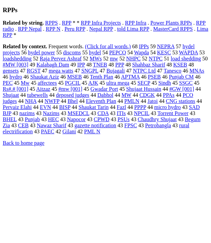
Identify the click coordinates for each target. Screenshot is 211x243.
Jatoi (152, 101)
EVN (45, 107)
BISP (64, 107)
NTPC (156, 58)
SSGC (186, 83)
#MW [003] (15, 65)
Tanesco (172, 71)
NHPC (133, 58)
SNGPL (89, 71)
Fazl (121, 107)
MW (126, 95)
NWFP (52, 101)
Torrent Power (173, 113)
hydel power (41, 52)
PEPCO (117, 52)
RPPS (51, 23)
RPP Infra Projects (101, 23)
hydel (95, 52)
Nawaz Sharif (51, 125)
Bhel (72, 101)
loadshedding (17, 58)
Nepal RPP (101, 29)
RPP (66, 23)
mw (114, 58)
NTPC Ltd (144, 71)
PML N (92, 131)
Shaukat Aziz (44, 77)
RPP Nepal (30, 29)
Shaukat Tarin (94, 107)
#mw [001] (70, 89)
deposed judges (72, 95)
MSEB (74, 77)
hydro (15, 77)
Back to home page (23, 143)
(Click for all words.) (108, 46)
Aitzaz (43, 89)
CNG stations (180, 101)
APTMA (130, 77)
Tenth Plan (101, 77)
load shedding (186, 58)
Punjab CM (181, 77)
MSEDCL (78, 113)
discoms (72, 52)
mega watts (61, 71)
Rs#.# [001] (15, 89)
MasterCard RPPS (173, 29)
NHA (31, 101)
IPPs (144, 46)
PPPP (140, 107)
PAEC (47, 131)
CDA (103, 113)
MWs (96, 58)
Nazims (51, 113)
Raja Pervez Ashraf (61, 58)
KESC (164, 52)
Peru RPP (74, 29)
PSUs (124, 119)
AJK (93, 83)
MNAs (196, 71)
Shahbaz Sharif (148, 65)
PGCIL (73, 83)
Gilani (69, 131)
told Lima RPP (133, 29)
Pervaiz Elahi (17, 107)
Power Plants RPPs (171, 23)
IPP (81, 65)
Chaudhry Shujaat (157, 119)
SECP (144, 83)
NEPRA (166, 46)
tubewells (37, 95)
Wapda (141, 52)
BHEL (10, 119)
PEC (8, 83)
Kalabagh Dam (53, 65)
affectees (47, 83)
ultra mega (117, 83)
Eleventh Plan (101, 101)
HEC (53, 119)
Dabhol (105, 95)
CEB (23, 125)
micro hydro (167, 107)
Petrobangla (158, 125)
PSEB (154, 77)
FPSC (130, 125)
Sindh (164, 83)
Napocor (76, 119)
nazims (27, 113)
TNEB (100, 65)
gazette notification (95, 125)
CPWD (101, 119)
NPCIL (141, 113)
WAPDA (188, 52)
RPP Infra (135, 23)
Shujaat (11, 95)
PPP (119, 65)
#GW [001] (181, 89)
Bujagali (115, 71)
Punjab (32, 119)
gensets (11, 71)
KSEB (180, 65)
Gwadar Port (104, 89)
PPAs (168, 95)
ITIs (121, 113)
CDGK (147, 95)
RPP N (53, 29)
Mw (25, 83)
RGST (34, 71)
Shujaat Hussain (143, 89)
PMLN (131, 101)
